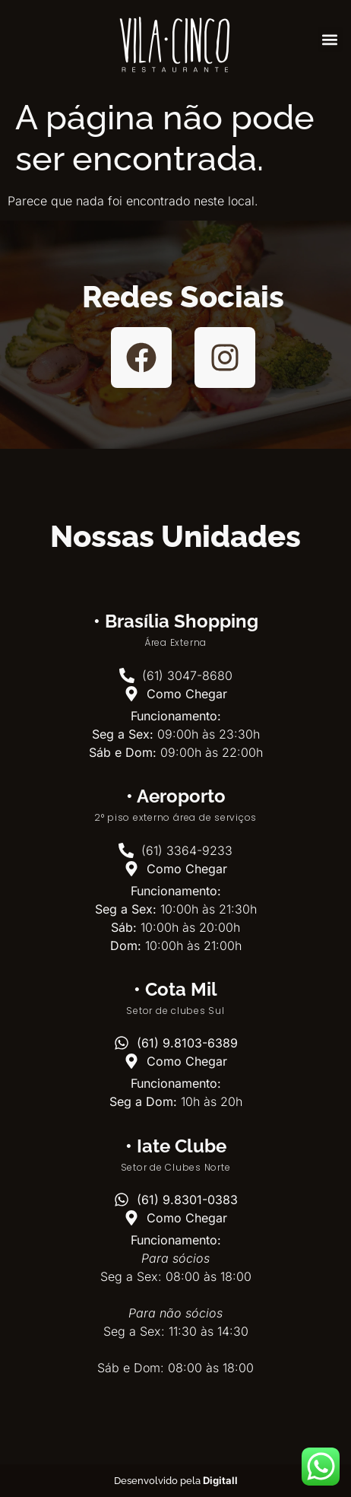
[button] (330, 39)
